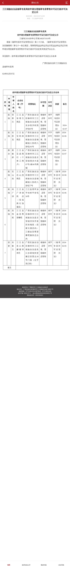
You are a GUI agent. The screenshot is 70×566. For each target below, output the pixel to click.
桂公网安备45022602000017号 (42, 293)
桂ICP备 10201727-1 (24, 293)
